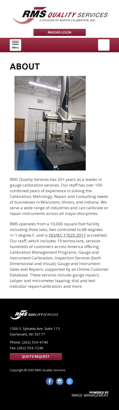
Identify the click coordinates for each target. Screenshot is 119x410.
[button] (15, 45)
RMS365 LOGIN (59, 32)
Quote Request (36, 356)
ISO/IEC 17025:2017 (67, 235)
